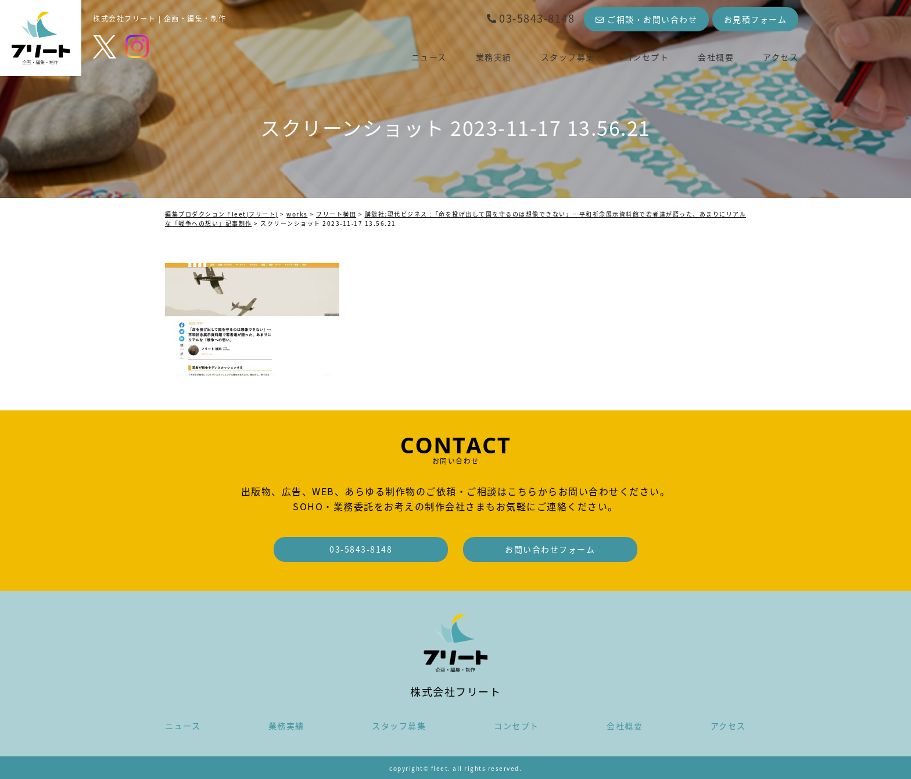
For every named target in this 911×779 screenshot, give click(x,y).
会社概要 (716, 57)
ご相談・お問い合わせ (647, 19)
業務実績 (494, 57)
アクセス (780, 57)
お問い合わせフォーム (550, 549)
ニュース (429, 57)
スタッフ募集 (568, 57)
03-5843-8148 (530, 18)
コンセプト (646, 57)
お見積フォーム (755, 19)
